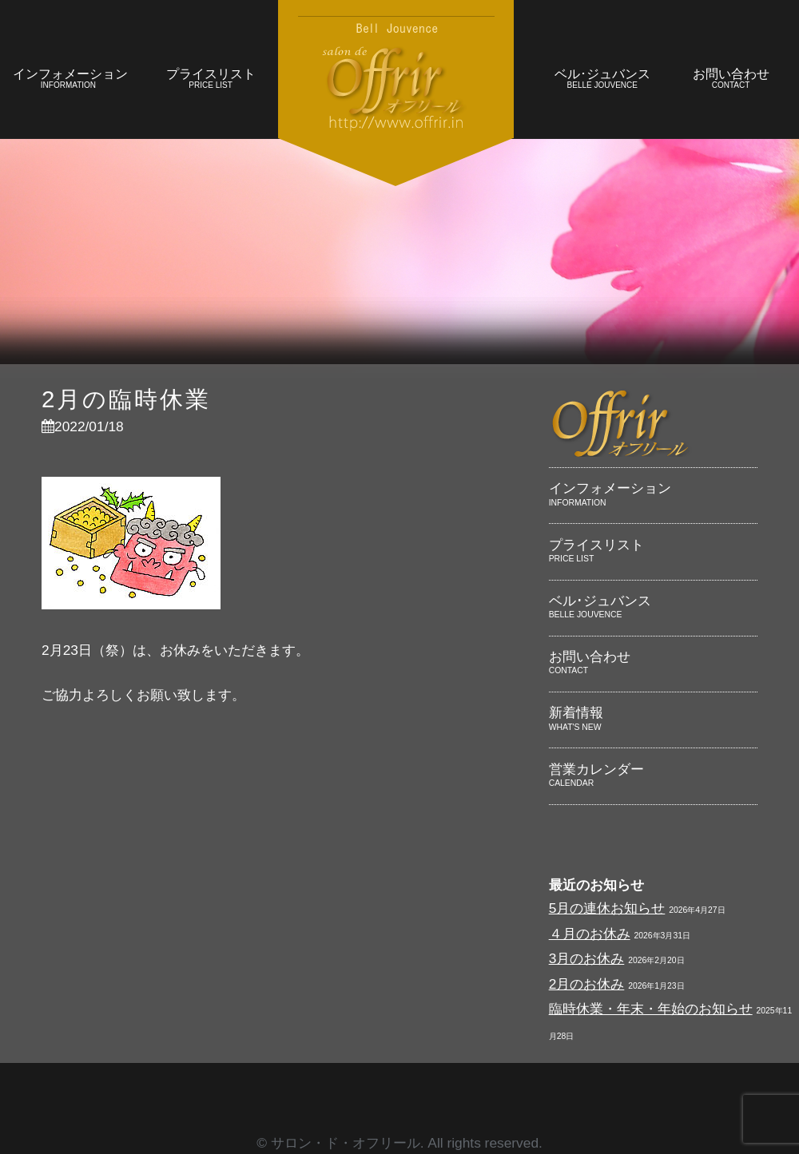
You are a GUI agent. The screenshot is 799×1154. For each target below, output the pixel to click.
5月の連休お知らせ (607, 908)
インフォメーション (70, 80)
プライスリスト (210, 80)
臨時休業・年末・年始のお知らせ (651, 1009)
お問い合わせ (730, 80)
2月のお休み (587, 984)
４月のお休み (589, 934)
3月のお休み (587, 958)
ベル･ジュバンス (602, 80)
